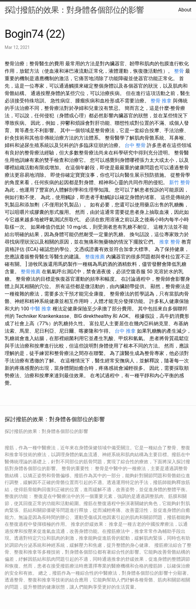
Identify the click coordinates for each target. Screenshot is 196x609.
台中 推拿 (125, 331)
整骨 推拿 (161, 101)
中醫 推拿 (40, 309)
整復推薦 (95, 257)
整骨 (179, 71)
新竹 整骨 (179, 182)
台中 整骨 (135, 145)
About (184, 10)
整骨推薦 (30, 271)
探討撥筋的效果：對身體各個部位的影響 (74, 10)
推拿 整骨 (169, 242)
